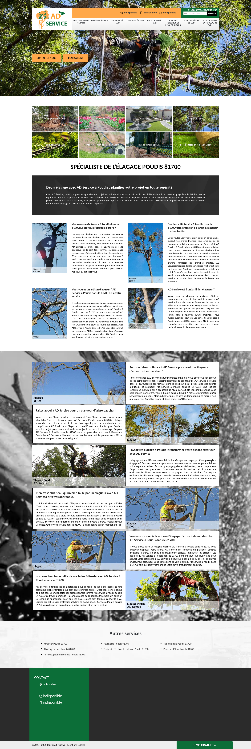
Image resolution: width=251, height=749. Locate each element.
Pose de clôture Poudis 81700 (178, 649)
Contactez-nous (46, 57)
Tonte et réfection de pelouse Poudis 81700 (126, 649)
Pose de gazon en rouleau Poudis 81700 (64, 654)
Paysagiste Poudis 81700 (116, 643)
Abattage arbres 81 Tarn (81, 21)
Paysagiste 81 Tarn (118, 21)
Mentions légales (76, 744)
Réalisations (75, 57)
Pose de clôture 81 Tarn (191, 21)
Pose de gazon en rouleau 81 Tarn (210, 22)
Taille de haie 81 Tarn (154, 21)
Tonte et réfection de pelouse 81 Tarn (173, 22)
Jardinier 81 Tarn (99, 20)
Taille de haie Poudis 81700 (177, 643)
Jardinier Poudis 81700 (55, 643)
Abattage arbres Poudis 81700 (59, 649)
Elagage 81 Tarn (136, 20)
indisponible (129, 12)
